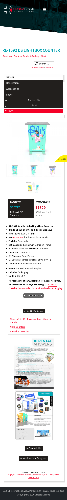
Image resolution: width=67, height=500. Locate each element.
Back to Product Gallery (26, 56)
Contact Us (22, 100)
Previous (7, 56)
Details (10, 77)
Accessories (12, 89)
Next (43, 56)
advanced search (38, 67)
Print (20, 105)
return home (49, 67)
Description (12, 83)
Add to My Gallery (33, 311)
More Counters (17, 326)
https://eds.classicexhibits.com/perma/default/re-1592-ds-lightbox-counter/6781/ (33, 476)
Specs (9, 95)
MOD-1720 (18, 237)
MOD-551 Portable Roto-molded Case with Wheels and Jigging (35, 286)
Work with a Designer (33, 458)
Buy (9, 111)
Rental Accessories (19, 331)
